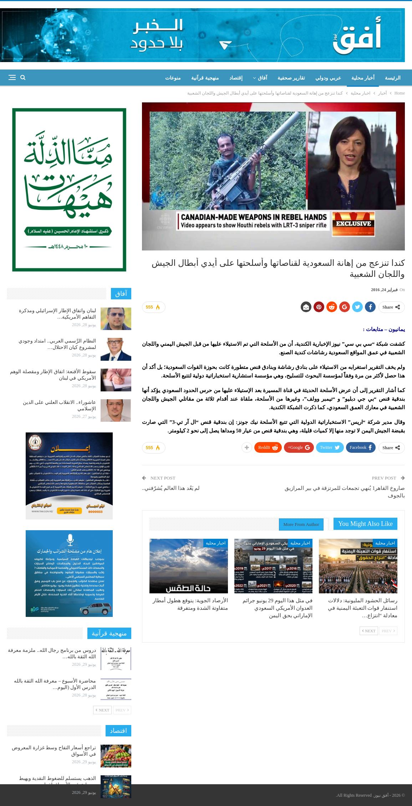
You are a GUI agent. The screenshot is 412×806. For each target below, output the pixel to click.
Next (369, 631)
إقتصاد (236, 78)
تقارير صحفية (291, 78)
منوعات (173, 78)
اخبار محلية (385, 543)
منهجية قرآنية (205, 78)
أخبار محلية (363, 78)
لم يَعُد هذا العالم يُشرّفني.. (171, 488)
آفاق (262, 78)
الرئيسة (393, 78)
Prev (388, 631)
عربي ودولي (328, 78)
